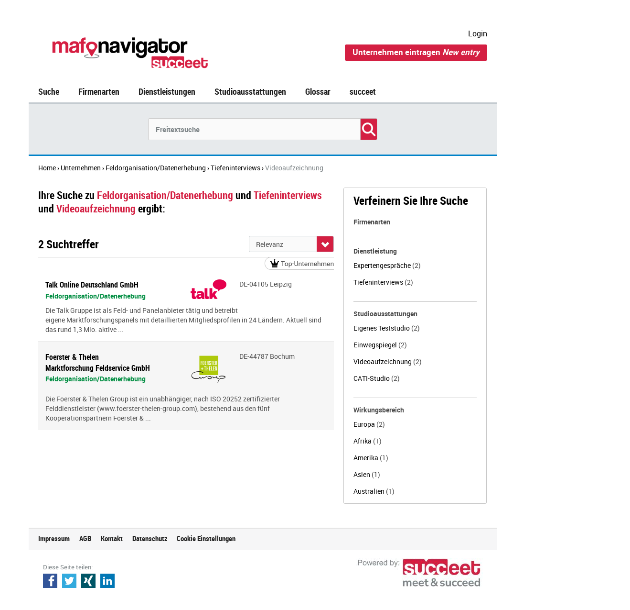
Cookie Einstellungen (206, 538)
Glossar (318, 91)
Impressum (54, 538)
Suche (48, 91)
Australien (374, 491)
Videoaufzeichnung (387, 361)
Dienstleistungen (167, 91)
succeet (363, 91)
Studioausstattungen (250, 91)
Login (477, 33)
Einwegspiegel (380, 344)
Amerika (370, 457)
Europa (369, 424)
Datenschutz (149, 538)
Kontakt (112, 538)
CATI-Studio (376, 378)
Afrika (367, 440)
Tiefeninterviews (383, 282)
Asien (366, 474)
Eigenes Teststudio (386, 328)
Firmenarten (98, 91)
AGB (85, 538)
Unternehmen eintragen (416, 51)
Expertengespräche (387, 265)
